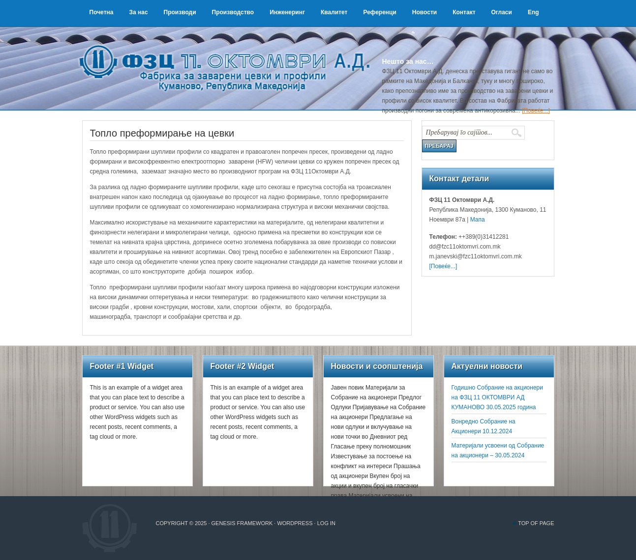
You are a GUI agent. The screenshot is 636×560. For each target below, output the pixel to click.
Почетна (102, 12)
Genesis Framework (242, 523)
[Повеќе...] (536, 110)
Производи (180, 12)
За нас (138, 12)
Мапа (476, 219)
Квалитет (334, 12)
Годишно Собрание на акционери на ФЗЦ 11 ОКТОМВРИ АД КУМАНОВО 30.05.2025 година (497, 397)
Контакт (464, 12)
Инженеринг (287, 12)
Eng (533, 12)
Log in (326, 523)
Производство (233, 12)
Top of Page (536, 523)
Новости (424, 12)
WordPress (294, 523)
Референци (379, 12)
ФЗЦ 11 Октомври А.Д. (229, 56)
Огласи (501, 12)
